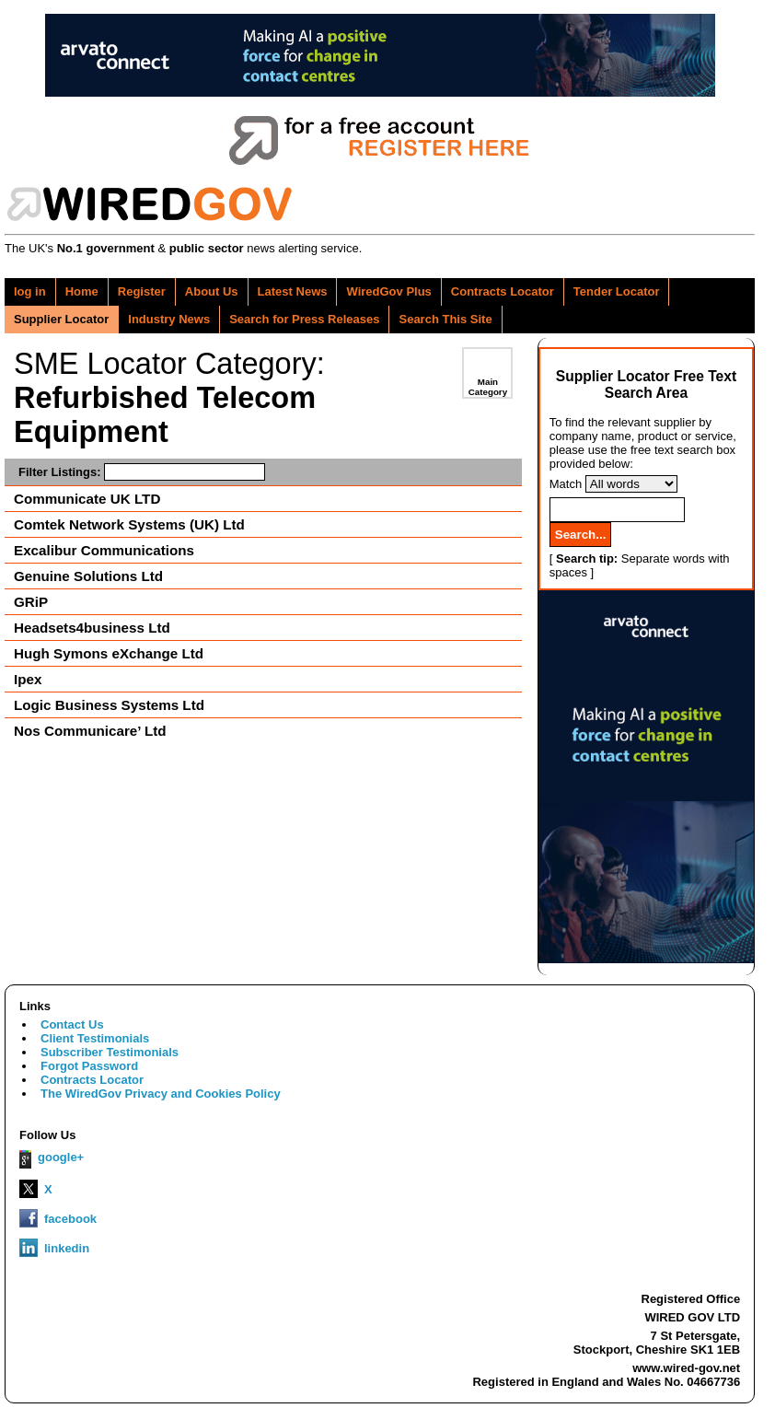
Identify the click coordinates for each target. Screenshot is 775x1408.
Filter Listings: (141, 472)
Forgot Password (89, 1066)
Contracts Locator (502, 291)
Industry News (169, 319)
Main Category (487, 387)
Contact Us (72, 1024)
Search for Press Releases (304, 319)
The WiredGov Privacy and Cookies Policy (160, 1093)
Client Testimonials (94, 1038)
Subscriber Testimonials (109, 1052)
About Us (211, 291)
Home (81, 291)
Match (565, 484)
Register (142, 291)
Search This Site (445, 319)
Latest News (293, 291)
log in (30, 291)
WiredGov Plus (388, 291)
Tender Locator (616, 291)
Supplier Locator (61, 319)
